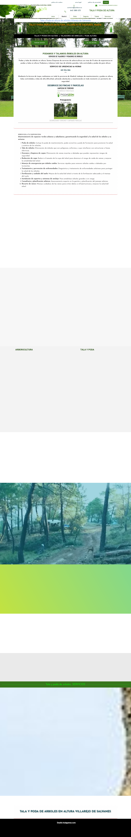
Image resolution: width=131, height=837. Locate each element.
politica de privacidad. (94, 2)
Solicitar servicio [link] (39, 42)
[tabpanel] (74, 8)
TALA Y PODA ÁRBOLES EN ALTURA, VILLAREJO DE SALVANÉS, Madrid (65, 25)
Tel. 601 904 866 (91, 42)
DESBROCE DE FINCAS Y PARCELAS (65, 85)
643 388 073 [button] (75, 10)
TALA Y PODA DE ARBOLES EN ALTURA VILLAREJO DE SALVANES (65, 811)
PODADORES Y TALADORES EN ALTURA (33, 5)
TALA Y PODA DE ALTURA (101, 10)
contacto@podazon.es (74, 7)
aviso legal (78, 2)
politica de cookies (56, 2)
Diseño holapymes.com (66, 822)
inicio (53, 16)
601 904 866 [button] (65, 70)
